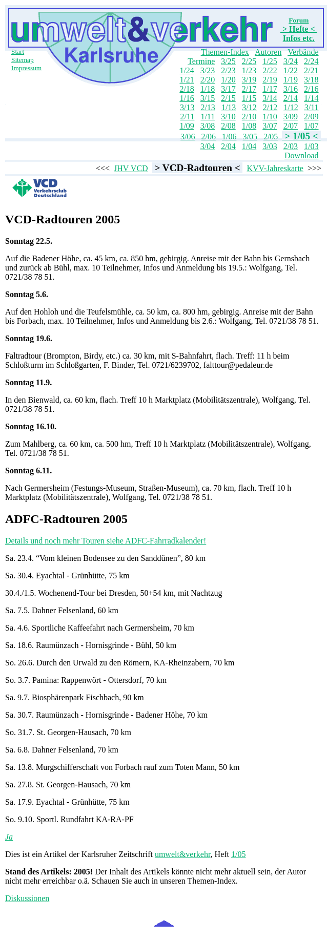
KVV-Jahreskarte (275, 168)
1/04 (249, 146)
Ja (9, 836)
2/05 (270, 136)
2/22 (269, 70)
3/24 (290, 61)
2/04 (228, 146)
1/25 (269, 61)
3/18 (311, 79)
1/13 (228, 107)
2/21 (311, 70)
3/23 (207, 70)
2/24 (311, 61)
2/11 (187, 116)
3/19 (249, 79)
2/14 (290, 98)
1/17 (269, 89)
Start (17, 51)
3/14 (269, 98)
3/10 (228, 116)
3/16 (290, 89)
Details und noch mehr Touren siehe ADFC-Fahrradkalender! (105, 540)
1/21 (186, 79)
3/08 (207, 125)
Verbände (303, 52)
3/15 (207, 98)
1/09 (186, 125)
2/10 (249, 116)
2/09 (311, 116)
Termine (201, 61)
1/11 (207, 116)
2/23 (228, 70)
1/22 (290, 70)
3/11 (311, 107)
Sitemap (22, 60)
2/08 (228, 125)
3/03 (269, 146)
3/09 (290, 116)
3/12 (249, 107)
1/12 (290, 107)
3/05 (249, 136)
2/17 (249, 89)
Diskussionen (27, 898)
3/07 (269, 125)
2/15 (228, 98)
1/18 (207, 89)
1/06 (229, 136)
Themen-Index (225, 52)
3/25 (228, 61)
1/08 (249, 125)
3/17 (228, 89)
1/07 (311, 125)
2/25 (249, 61)
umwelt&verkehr (183, 854)
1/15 (249, 98)
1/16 (186, 98)
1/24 (186, 70)
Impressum (26, 68)
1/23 (249, 70)
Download (301, 155)
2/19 (269, 79)
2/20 (207, 79)
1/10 (269, 116)
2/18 (186, 89)
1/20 (228, 79)
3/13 (187, 107)
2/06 (208, 136)
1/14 (311, 98)
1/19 (290, 79)
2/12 (270, 107)
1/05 (238, 854)
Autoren (268, 52)
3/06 (187, 136)
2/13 (207, 107)
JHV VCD (131, 168)
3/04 (207, 146)
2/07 (290, 125)
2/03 (290, 146)
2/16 (311, 89)
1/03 (311, 146)
